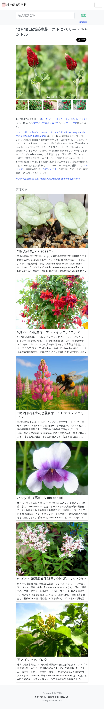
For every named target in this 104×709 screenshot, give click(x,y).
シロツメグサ (49, 169)
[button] (23, 105)
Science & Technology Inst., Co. (52, 696)
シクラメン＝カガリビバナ (45, 122)
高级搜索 (83, 22)
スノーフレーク (69, 122)
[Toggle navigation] (98, 5)
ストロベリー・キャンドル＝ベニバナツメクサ (64, 119)
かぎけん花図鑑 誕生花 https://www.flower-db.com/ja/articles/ (48, 178)
